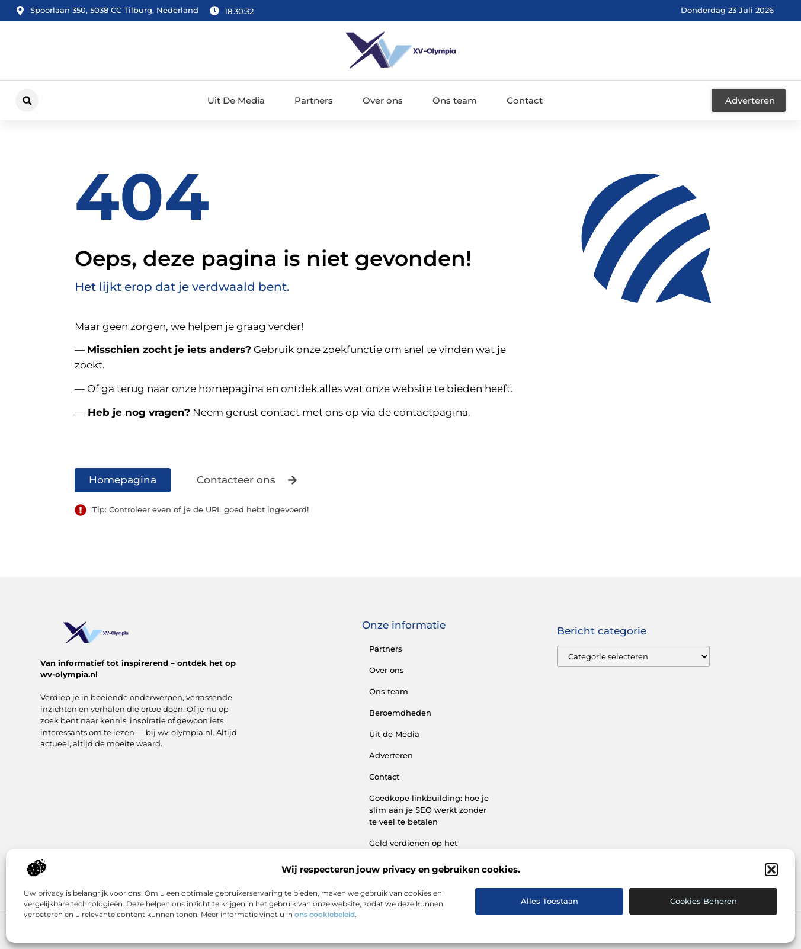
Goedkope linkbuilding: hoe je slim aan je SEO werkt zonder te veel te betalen (429, 809)
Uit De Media (236, 100)
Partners (313, 100)
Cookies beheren (703, 901)
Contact (525, 100)
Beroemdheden (400, 712)
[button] (771, 870)
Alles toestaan (549, 901)
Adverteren (391, 755)
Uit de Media (394, 734)
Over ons (383, 100)
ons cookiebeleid (324, 914)
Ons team (454, 100)
